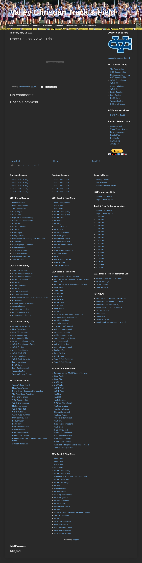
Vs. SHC (57, 248)
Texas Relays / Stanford (63, 326)
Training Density (102, 180)
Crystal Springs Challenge (22, 244)
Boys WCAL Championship (22, 218)
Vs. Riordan (58, 230)
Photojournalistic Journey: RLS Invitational (28, 239)
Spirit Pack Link (18, 259)
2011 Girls (100, 247)
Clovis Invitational (117, 86)
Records (36, 26)
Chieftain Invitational (20, 294)
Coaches (59, 26)
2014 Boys (100, 232)
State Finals (58, 288)
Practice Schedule (88, 26)
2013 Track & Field (61, 186)
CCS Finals (58, 206)
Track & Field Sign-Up (62, 362)
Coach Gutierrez (102, 319)
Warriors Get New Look (21, 256)
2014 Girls (100, 229)
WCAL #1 (114, 89)
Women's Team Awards (21, 326)
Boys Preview (59, 353)
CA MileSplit (115, 141)
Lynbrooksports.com (118, 132)
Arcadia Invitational (61, 233)
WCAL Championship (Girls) (23, 341)
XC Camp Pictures (117, 104)
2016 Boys (100, 220)
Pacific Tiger (17, 233)
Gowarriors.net (116, 126)
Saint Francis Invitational (63, 251)
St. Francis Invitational (63, 521)
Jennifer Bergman (103, 310)
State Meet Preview (20, 335)
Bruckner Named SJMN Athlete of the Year (70, 285)
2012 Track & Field (61, 183)
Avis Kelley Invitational (63, 244)
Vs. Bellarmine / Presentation (65, 317)
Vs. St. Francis (60, 504)
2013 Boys (100, 238)
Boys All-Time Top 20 (104, 200)
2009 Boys (100, 261)
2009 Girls (100, 259)
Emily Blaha (100, 313)
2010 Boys (100, 256)
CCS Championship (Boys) (22, 273)
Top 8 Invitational (60, 227)
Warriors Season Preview (22, 374)
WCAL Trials (59, 218)
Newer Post (15, 161)
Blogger (76, 540)
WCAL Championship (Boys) (23, 344)
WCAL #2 (114, 83)
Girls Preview (59, 356)
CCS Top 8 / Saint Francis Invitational (68, 314)
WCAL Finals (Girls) (62, 215)
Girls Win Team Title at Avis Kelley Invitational (72, 512)
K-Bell (56, 256)
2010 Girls (100, 253)
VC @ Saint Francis (62, 332)
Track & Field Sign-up (62, 265)
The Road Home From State (23, 394)
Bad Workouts (101, 183)
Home (10, 26)
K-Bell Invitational (61, 341)
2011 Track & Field (61, 180)
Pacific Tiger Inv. (116, 92)
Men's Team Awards (20, 329)
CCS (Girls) (16, 215)
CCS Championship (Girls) (22, 276)
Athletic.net (114, 144)
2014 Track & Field (61, 189)
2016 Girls (100, 217)
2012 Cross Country (20, 186)
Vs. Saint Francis (60, 253)
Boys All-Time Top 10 (104, 214)
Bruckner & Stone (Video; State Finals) (111, 298)
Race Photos (71, 26)
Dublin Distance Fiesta (63, 335)
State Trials (58, 290)
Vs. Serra (57, 221)
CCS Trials (58, 209)
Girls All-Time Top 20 (104, 197)
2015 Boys (100, 226)
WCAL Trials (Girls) (61, 480)
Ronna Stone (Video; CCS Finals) (109, 307)
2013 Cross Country (20, 189)
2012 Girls (100, 241)
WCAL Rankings (102, 281)
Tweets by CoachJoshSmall (119, 58)
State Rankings (102, 287)
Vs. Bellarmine (59, 400)
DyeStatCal (114, 138)
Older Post (96, 161)
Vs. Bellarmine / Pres (62, 241)
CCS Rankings (102, 284)
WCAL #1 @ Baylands (21, 359)
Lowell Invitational (19, 362)
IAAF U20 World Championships (66, 276)
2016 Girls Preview (19, 251)
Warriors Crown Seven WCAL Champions (70, 477)
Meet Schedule (23, 26)
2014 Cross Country (20, 192)
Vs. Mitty (57, 224)
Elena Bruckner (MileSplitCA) (107, 304)
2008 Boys (100, 267)
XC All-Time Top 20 (117, 115)
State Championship (20, 206)
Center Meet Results (20, 350)
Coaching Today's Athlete (106, 186)
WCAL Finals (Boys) (62, 212)
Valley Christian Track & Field (62, 12)
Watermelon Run (117, 101)
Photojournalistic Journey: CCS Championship (120, 76)
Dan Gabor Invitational (63, 347)
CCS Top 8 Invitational (63, 403)
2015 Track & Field (61, 192)
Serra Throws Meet (61, 515)
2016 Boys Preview (19, 253)
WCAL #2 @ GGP (19, 353)
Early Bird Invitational (20, 368)
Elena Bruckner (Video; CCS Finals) (110, 301)
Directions (47, 26)
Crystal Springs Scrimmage (23, 303)
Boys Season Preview (20, 312)
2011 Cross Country (20, 183)
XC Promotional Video (21, 444)
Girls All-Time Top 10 (104, 211)
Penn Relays (59, 308)
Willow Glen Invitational (63, 344)
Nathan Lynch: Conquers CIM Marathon (27, 391)
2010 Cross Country (20, 180)
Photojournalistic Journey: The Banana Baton (30, 297)
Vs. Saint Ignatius (61, 236)
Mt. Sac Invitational (19, 406)
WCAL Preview (18, 347)
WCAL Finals (59, 299)
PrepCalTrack (115, 135)
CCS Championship (118, 72)
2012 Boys (100, 244)
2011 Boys (100, 250)
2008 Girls (100, 264)
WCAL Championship (118, 80)
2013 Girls (100, 235)
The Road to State (117, 69)
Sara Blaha (100, 316)
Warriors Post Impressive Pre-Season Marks (71, 445)
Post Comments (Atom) (30, 165)
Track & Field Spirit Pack (63, 359)
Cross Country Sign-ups (21, 315)
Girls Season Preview (20, 309)
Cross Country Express (119, 129)
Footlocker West (18, 203)
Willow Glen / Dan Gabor (64, 259)
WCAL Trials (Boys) (61, 483)
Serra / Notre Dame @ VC (64, 338)
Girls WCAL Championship (22, 221)
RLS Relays (115, 98)
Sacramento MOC (61, 489)
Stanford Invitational (20, 291)
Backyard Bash (18, 236)
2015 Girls (100, 223)
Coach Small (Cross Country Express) (111, 322)
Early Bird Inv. (115, 95)
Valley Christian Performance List (109, 278)
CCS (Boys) (17, 212)
